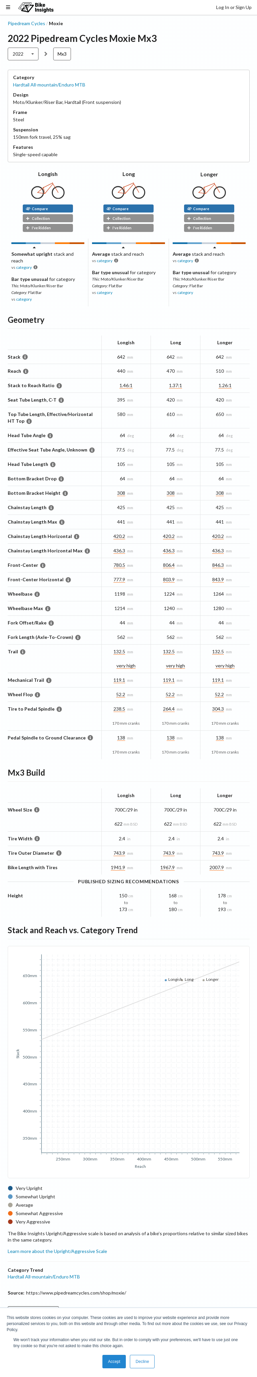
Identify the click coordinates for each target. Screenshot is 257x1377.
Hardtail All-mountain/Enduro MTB (49, 84)
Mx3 (62, 54)
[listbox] (23, 54)
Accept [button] (114, 1361)
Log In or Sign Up (234, 7)
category (24, 267)
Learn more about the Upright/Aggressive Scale (57, 1251)
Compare (37, 208)
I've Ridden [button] (38, 228)
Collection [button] (38, 218)
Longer (209, 174)
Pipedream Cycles (26, 23)
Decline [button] (142, 1361)
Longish (48, 174)
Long (128, 174)
